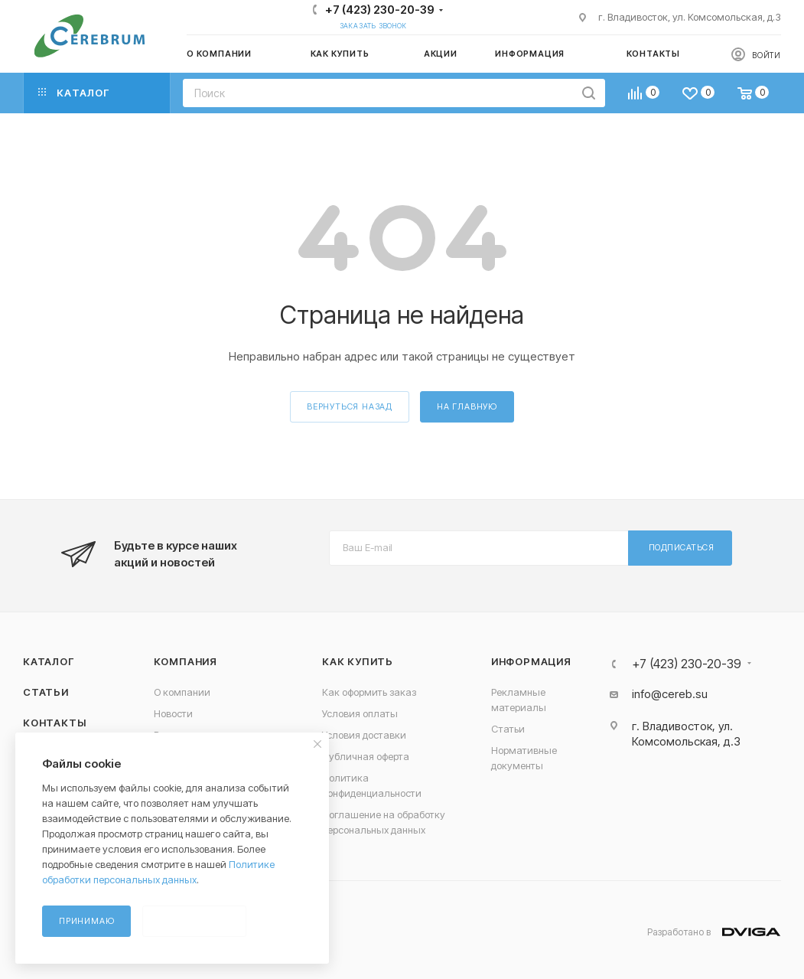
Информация (531, 661)
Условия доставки (364, 735)
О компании (182, 692)
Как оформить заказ (369, 692)
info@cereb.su (670, 694)
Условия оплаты (360, 713)
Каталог (48, 661)
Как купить (357, 661)
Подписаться (681, 547)
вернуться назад (349, 406)
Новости (173, 713)
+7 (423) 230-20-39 (380, 9)
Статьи (46, 692)
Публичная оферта (365, 756)
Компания (185, 661)
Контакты (54, 722)
